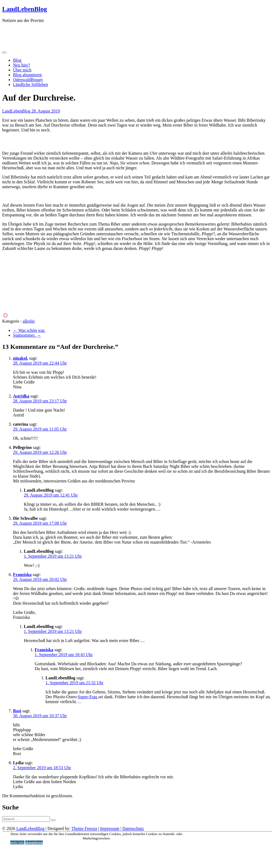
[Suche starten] (53, 820)
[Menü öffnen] (4, 52)
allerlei (29, 321)
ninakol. (20, 358)
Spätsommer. (27, 335)
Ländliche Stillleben (30, 84)
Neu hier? (21, 65)
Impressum (109, 828)
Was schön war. (29, 330)
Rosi (17, 711)
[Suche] (26, 819)
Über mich (22, 70)
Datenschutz (133, 828)
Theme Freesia (84, 828)
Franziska (22, 574)
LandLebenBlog (24, 8)
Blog (17, 60)
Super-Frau (88, 696)
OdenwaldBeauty (28, 79)
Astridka (21, 396)
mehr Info (17, 843)
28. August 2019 (45, 111)
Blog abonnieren (27, 74)
